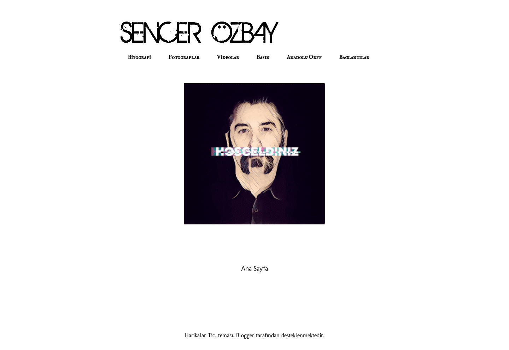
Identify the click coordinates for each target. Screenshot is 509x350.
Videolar (228, 57)
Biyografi (139, 57)
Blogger (245, 335)
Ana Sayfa (254, 268)
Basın (262, 57)
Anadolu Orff (304, 57)
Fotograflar (183, 57)
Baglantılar (354, 57)
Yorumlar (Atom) (264, 289)
